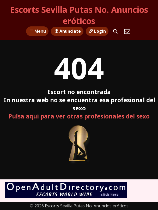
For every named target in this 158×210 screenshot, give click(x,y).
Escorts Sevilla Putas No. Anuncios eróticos (79, 15)
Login (97, 31)
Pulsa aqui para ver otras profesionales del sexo (79, 116)
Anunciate (67, 31)
